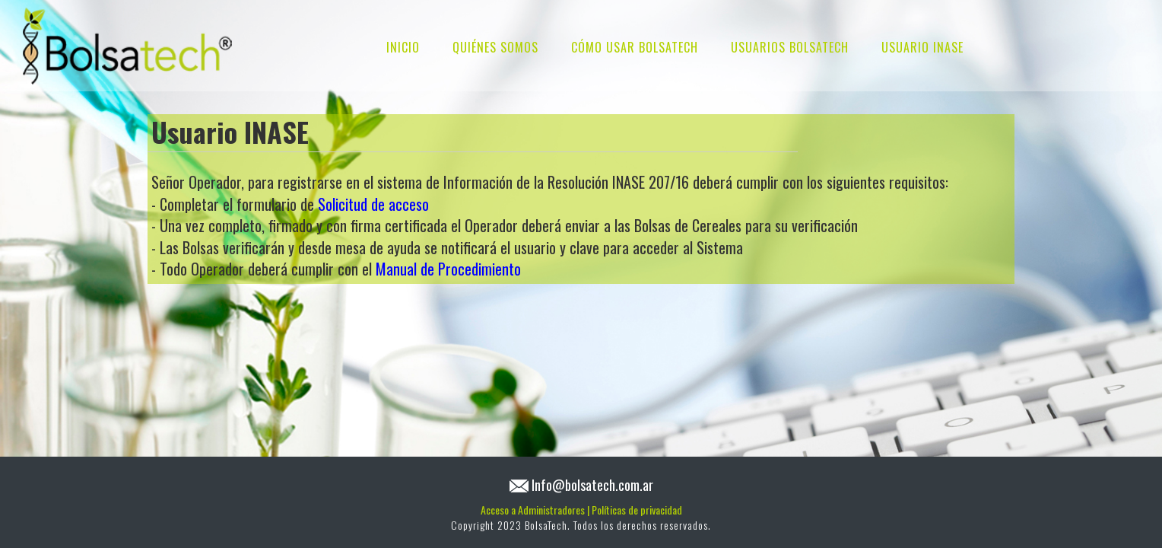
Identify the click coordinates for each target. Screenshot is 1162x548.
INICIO (403, 47)
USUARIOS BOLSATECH (790, 47)
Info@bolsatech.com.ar (592, 484)
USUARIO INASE (922, 47)
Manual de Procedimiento (448, 268)
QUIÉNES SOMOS (495, 47)
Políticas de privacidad (637, 510)
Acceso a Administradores (535, 510)
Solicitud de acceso (373, 204)
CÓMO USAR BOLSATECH (634, 47)
